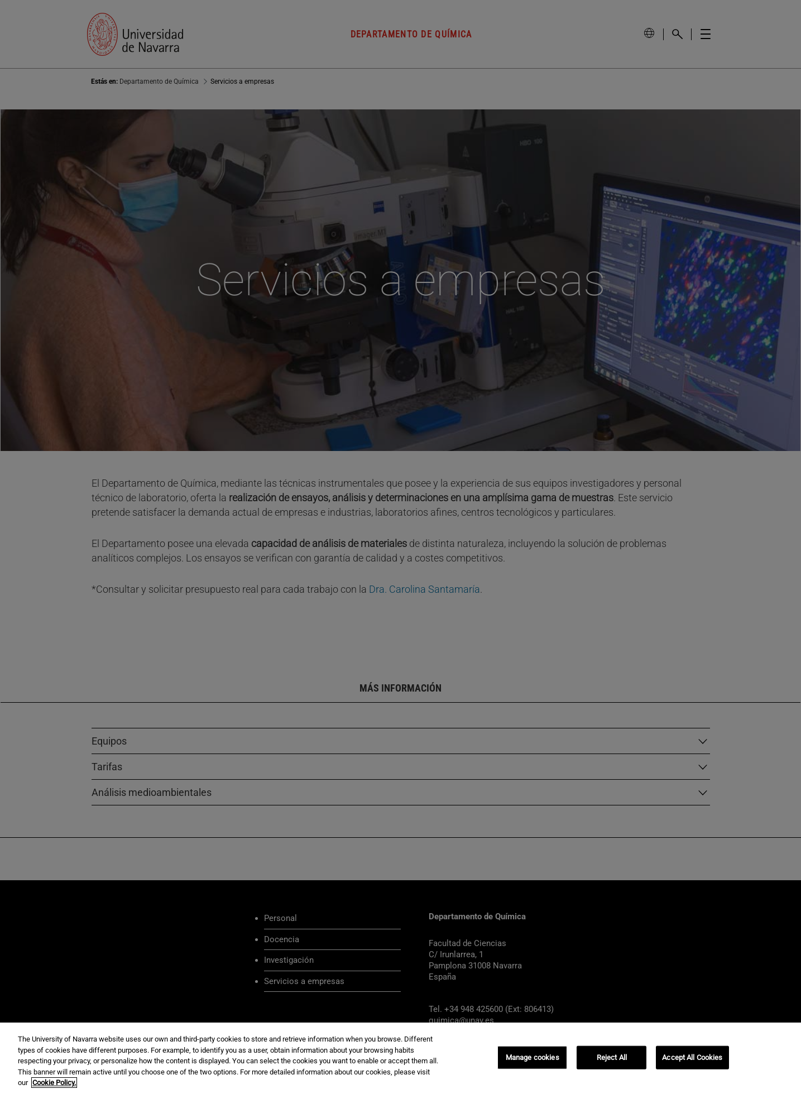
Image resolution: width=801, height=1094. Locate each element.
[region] (400, 1058)
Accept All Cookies (692, 1057)
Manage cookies (532, 1057)
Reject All (612, 1057)
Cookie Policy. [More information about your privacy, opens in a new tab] (54, 1082)
